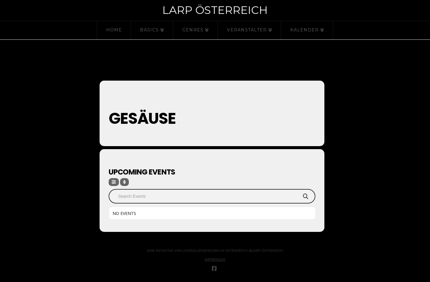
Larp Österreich (215, 10)
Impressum (215, 259)
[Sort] (124, 182)
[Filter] (114, 182)
